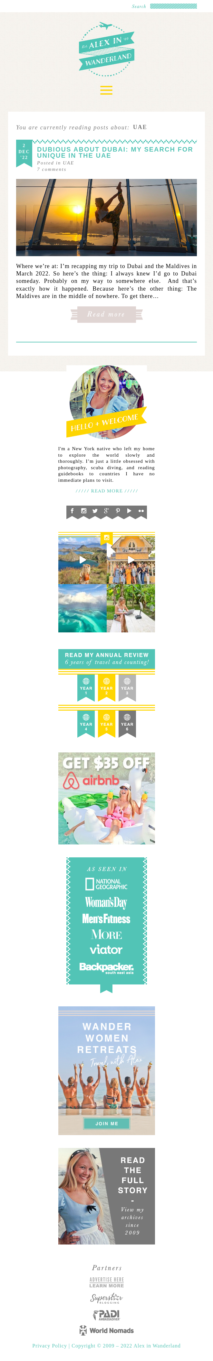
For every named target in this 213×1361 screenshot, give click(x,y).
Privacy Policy (50, 1345)
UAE (68, 162)
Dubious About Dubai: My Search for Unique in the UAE (115, 152)
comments (51, 169)
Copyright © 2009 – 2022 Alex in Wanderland (126, 1345)
